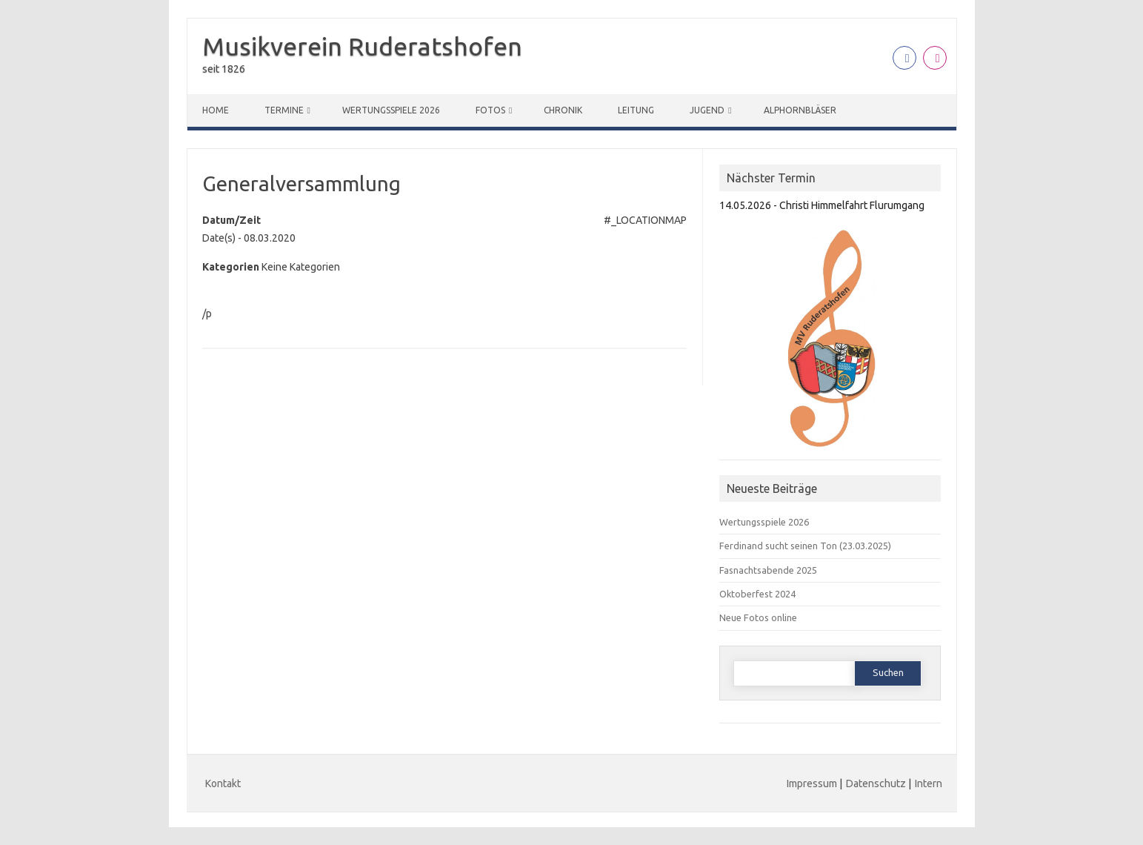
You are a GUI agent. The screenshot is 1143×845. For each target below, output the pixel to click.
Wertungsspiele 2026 (391, 110)
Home (215, 110)
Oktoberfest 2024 (757, 594)
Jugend (707, 110)
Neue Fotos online (758, 617)
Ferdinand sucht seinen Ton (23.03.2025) (805, 545)
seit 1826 (223, 69)
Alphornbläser (800, 110)
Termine (284, 110)
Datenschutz (876, 783)
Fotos (490, 110)
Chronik (563, 110)
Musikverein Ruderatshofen (362, 46)
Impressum (812, 783)
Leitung (636, 110)
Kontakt (223, 783)
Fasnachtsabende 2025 (768, 570)
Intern (928, 783)
